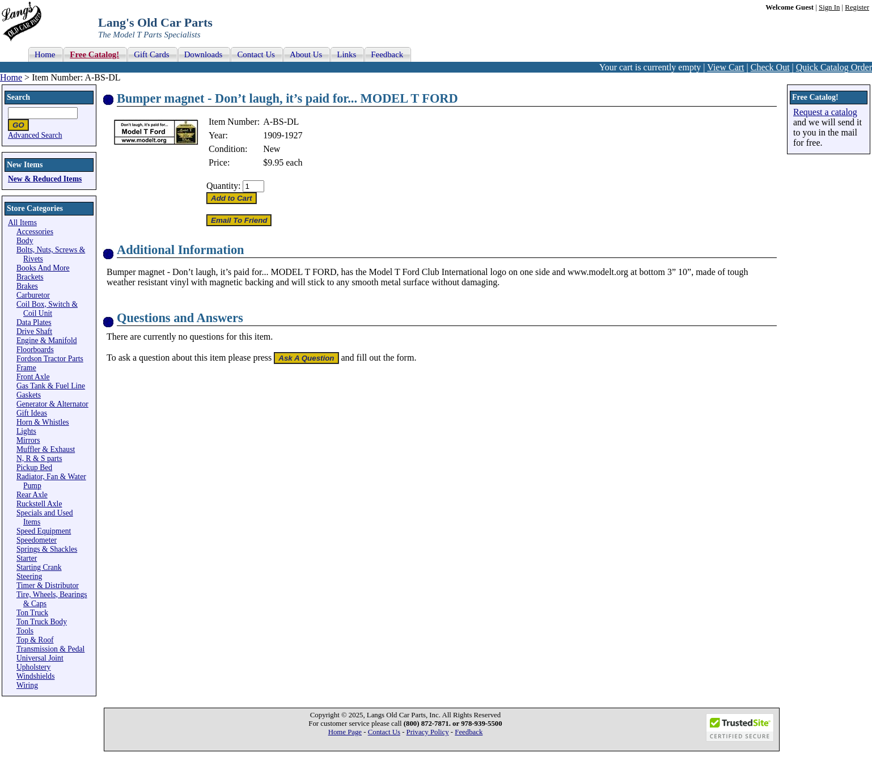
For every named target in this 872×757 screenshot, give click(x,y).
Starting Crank (39, 567)
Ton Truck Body (41, 622)
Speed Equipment (43, 531)
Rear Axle (32, 494)
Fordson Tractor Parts (49, 358)
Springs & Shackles (46, 549)
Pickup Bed (34, 467)
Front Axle (33, 377)
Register (857, 7)
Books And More (43, 268)
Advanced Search (35, 135)
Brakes (27, 286)
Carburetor (33, 295)
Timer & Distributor (47, 585)
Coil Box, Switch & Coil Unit (47, 309)
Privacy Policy (428, 732)
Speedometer (36, 540)
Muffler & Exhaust (45, 449)
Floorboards (35, 349)
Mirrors (28, 440)
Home (11, 77)
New (271, 149)
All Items (22, 222)
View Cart (725, 67)
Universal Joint (40, 658)
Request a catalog (825, 112)
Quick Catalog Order (834, 67)
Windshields (35, 676)
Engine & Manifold (46, 340)
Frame (26, 367)
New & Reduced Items (45, 179)
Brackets (30, 277)
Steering (29, 576)
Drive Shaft (34, 331)
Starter (26, 558)
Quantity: (223, 186)
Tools (24, 631)
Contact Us (384, 732)
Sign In (829, 7)
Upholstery (33, 667)
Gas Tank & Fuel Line (50, 386)
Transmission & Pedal (50, 649)
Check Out (770, 67)
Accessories (34, 231)
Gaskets (28, 395)
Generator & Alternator (52, 404)
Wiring (27, 685)
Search (18, 97)
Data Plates (34, 322)
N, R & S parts (39, 458)
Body (24, 240)
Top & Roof (35, 640)
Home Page (345, 732)
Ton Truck (32, 612)
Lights (26, 431)
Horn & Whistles (42, 422)
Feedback (468, 732)
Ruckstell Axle (39, 504)
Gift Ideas (31, 413)
